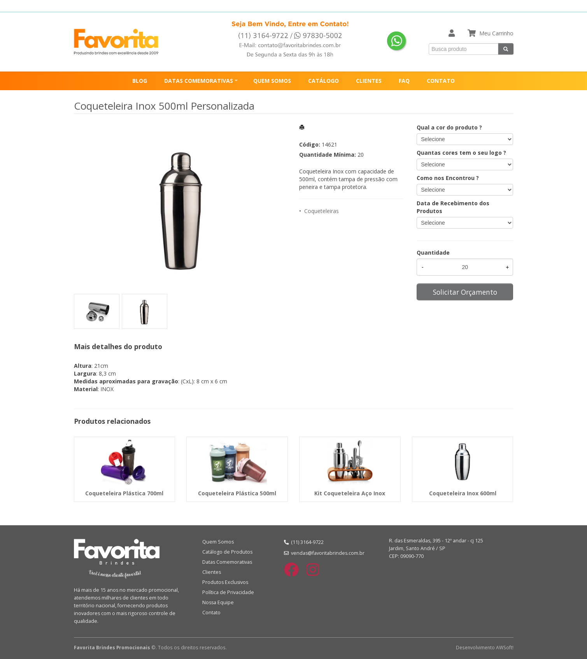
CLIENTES (369, 80)
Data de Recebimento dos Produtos (453, 207)
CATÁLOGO (323, 80)
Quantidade (433, 252)
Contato (211, 612)
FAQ (404, 80)
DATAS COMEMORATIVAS (198, 80)
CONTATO (441, 80)
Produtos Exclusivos (225, 582)
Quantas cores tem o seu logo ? (461, 152)
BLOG (139, 80)
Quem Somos (218, 541)
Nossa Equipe (218, 602)
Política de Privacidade (228, 592)
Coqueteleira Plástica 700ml (124, 493)
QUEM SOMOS (272, 80)
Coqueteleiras (321, 211)
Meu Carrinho (496, 33)
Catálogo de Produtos (227, 552)
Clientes (211, 572)
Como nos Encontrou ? (448, 178)
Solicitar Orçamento (465, 292)
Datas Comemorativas (227, 562)
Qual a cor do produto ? (449, 127)
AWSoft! (504, 647)
